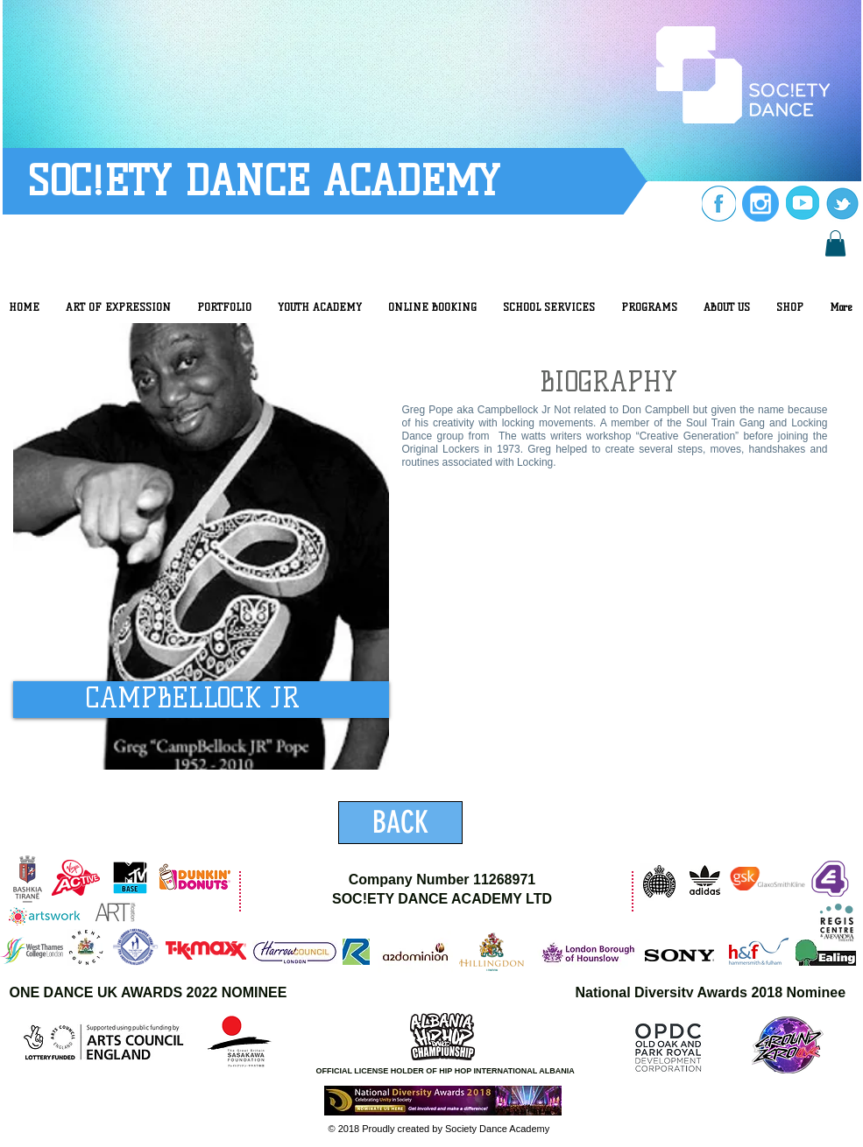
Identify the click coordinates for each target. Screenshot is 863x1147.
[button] (835, 243)
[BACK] (400, 822)
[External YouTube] (606, 649)
